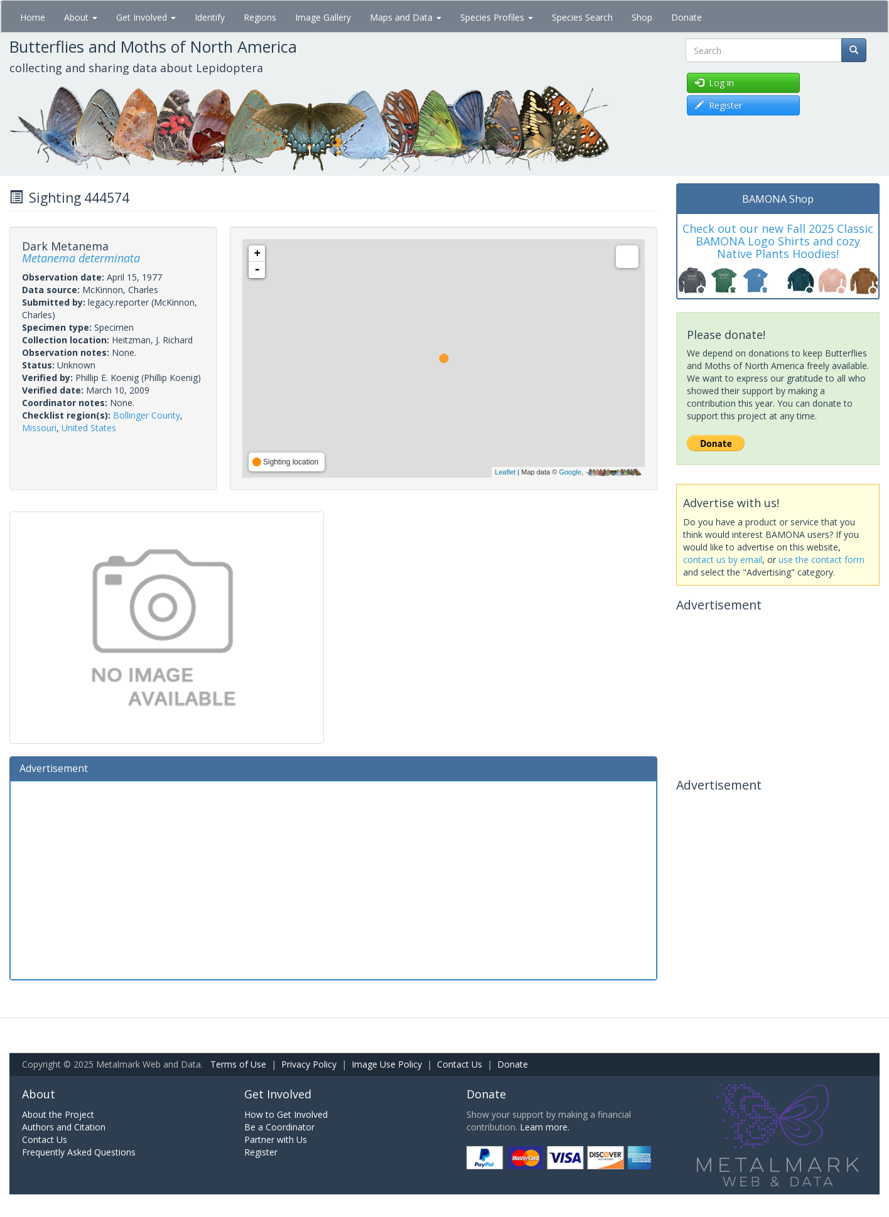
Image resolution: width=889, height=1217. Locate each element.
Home (32, 17)
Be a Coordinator (279, 1127)
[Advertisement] (333, 879)
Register (260, 1152)
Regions (260, 17)
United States (89, 428)
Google (570, 472)
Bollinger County (146, 415)
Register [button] (718, 105)
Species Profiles (496, 17)
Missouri (39, 428)
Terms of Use (238, 1064)
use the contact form (822, 560)
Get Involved (146, 17)
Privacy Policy (309, 1064)
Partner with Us (275, 1139)
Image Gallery (323, 17)
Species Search (582, 17)
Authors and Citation (63, 1127)
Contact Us (459, 1064)
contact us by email (722, 560)
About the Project (58, 1114)
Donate (686, 17)
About (80, 17)
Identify (210, 17)
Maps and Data (405, 17)
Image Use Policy (387, 1064)
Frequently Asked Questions (79, 1152)
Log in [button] (714, 82)
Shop (642, 17)
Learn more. (544, 1127)
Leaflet (505, 472)
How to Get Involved (286, 1114)
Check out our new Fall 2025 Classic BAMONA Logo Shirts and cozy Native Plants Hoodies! (777, 241)
